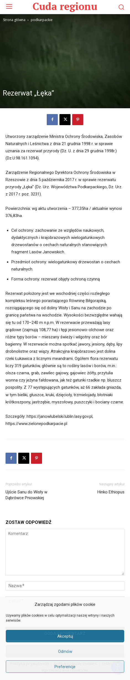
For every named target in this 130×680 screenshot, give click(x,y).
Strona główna (14, 19)
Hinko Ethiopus (110, 492)
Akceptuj (65, 636)
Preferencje (65, 666)
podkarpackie (42, 19)
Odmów (65, 651)
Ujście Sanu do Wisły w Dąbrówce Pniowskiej (26, 495)
